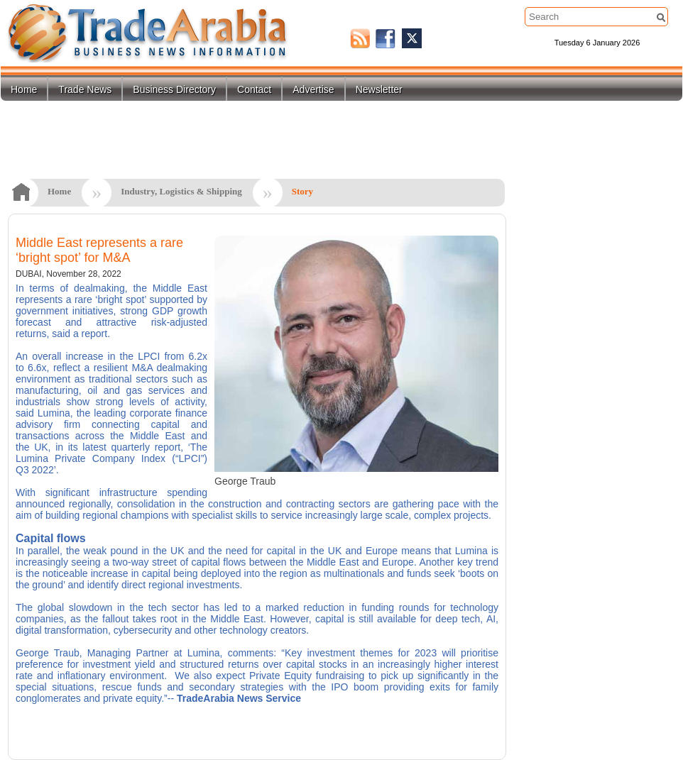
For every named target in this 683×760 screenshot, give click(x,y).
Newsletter (379, 89)
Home (24, 89)
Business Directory (174, 89)
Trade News (84, 89)
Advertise (313, 89)
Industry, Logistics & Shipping (181, 191)
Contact (254, 89)
